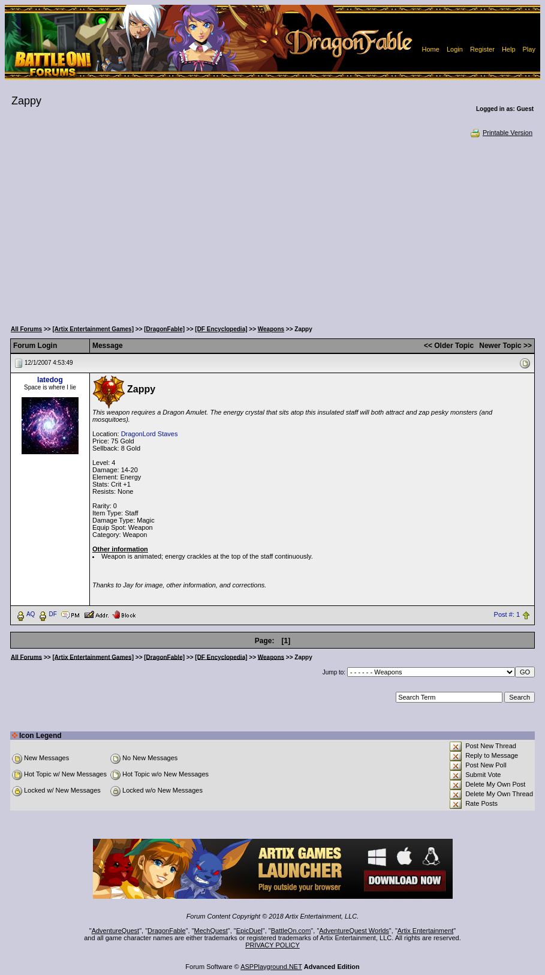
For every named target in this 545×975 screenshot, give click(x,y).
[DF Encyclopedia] (221, 329)
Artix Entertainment (426, 930)
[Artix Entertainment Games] (93, 329)
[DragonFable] (164, 329)
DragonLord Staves (149, 433)
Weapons (271, 329)
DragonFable (166, 930)
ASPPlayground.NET (271, 966)
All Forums (26, 329)
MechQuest (211, 930)
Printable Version (500, 132)
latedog (50, 380)
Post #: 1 (507, 614)
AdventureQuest (116, 930)
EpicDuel (249, 930)
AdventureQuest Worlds (354, 930)
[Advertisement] (272, 228)
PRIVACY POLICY (272, 945)
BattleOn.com (291, 930)
